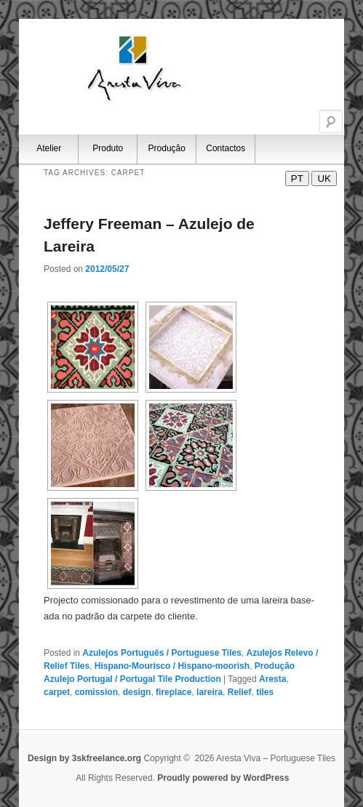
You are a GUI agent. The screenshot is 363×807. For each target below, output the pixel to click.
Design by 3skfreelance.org (85, 758)
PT (297, 178)
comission (96, 692)
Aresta (272, 679)
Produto (107, 148)
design (137, 692)
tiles (265, 692)
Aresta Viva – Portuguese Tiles (135, 68)
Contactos (225, 148)
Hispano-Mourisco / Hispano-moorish (172, 666)
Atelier (48, 148)
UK (324, 178)
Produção (167, 148)
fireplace (173, 692)
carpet (57, 692)
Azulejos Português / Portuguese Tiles (162, 653)
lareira (209, 692)
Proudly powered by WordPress (223, 778)
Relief (240, 692)
